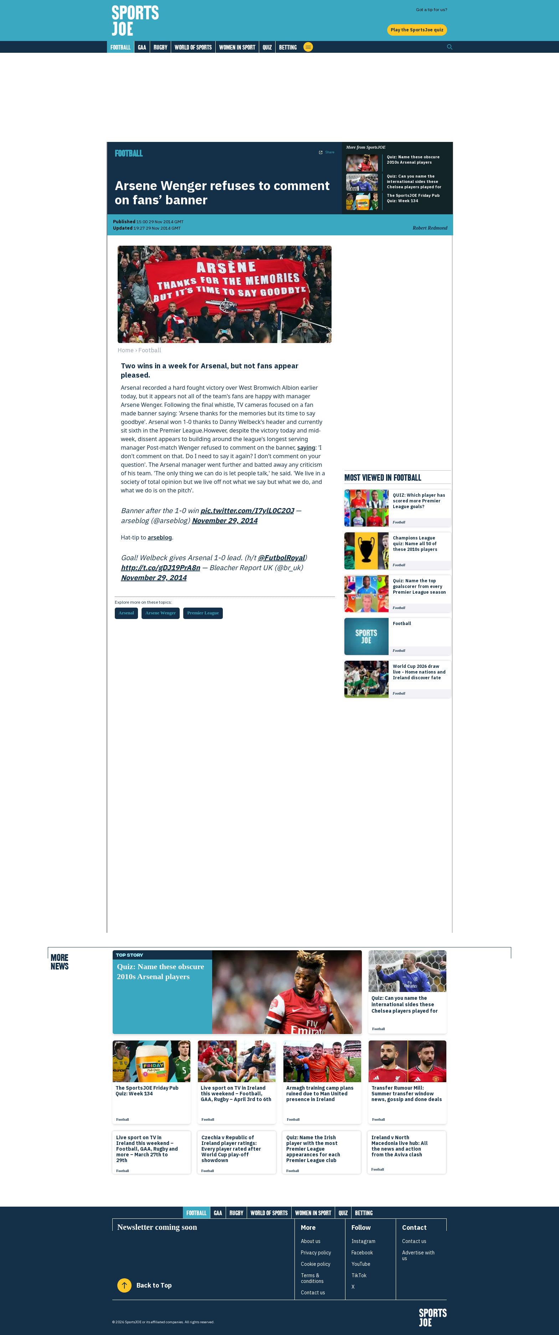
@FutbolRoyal (281, 557)
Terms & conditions (312, 1278)
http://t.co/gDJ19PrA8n (160, 567)
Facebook (362, 1252)
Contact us (313, 1292)
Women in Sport (237, 47)
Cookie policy (315, 1264)
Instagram (363, 1241)
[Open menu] (308, 47)
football (149, 350)
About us (310, 1241)
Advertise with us (418, 1255)
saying (306, 447)
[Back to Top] (124, 1285)
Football (120, 47)
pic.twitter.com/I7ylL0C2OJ (247, 510)
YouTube (361, 1264)
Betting (288, 47)
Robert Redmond (429, 228)
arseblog (160, 537)
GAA (142, 47)
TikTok (359, 1275)
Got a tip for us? (431, 9)
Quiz (267, 47)
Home (126, 350)
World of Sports (193, 47)
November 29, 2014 (224, 520)
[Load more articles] (279, 1194)
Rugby (160, 47)
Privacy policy (316, 1252)
